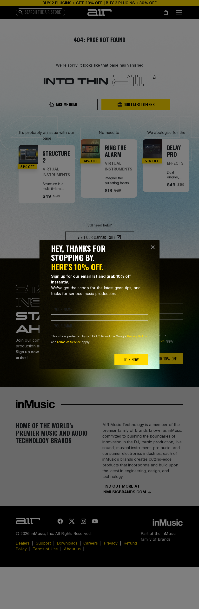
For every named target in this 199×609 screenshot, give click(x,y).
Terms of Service (68, 342)
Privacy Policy (137, 336)
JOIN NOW (131, 360)
